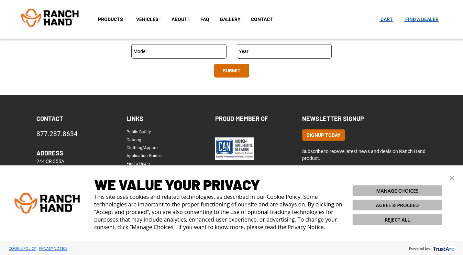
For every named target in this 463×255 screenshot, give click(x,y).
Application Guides (144, 155)
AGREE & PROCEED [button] (397, 205)
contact (262, 19)
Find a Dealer (420, 19)
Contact (49, 118)
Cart (384, 19)
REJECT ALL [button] (397, 219)
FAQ (204, 19)
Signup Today (324, 135)
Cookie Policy (22, 248)
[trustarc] (443, 248)
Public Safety (138, 132)
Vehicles (148, 19)
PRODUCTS (112, 19)
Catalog (133, 139)
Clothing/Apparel (142, 147)
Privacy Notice (53, 248)
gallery (230, 19)
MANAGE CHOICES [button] (397, 190)
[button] (452, 177)
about (181, 19)
